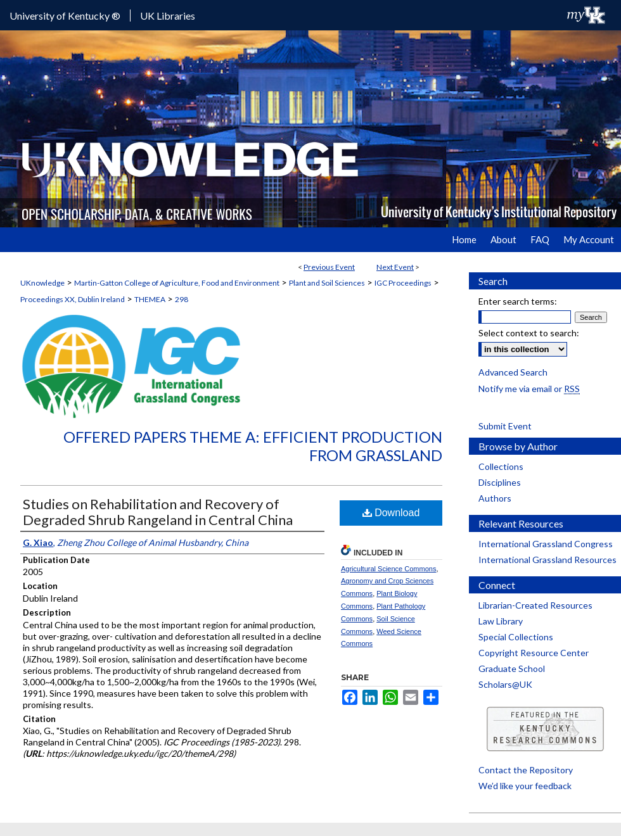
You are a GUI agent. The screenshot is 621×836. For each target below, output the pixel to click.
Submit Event (505, 426)
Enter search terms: (517, 301)
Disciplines (499, 482)
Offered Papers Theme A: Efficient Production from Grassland (252, 446)
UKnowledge (42, 283)
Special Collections (515, 636)
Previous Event (329, 267)
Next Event (395, 267)
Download (391, 512)
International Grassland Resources (547, 559)
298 (181, 299)
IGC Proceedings (403, 283)
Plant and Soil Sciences (327, 283)
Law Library (500, 621)
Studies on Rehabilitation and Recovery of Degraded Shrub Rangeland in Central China (158, 511)
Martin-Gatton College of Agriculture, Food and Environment (176, 283)
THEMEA (149, 299)
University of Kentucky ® (65, 16)
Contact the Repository (525, 769)
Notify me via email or (529, 388)
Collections (500, 466)
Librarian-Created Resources (535, 605)
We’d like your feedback (525, 785)
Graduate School (511, 668)
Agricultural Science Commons (388, 569)
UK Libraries (167, 16)
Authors (494, 498)
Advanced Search (512, 372)
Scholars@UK (505, 684)
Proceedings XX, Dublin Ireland (72, 299)
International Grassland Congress (545, 543)
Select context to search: (528, 332)
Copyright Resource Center (533, 652)
